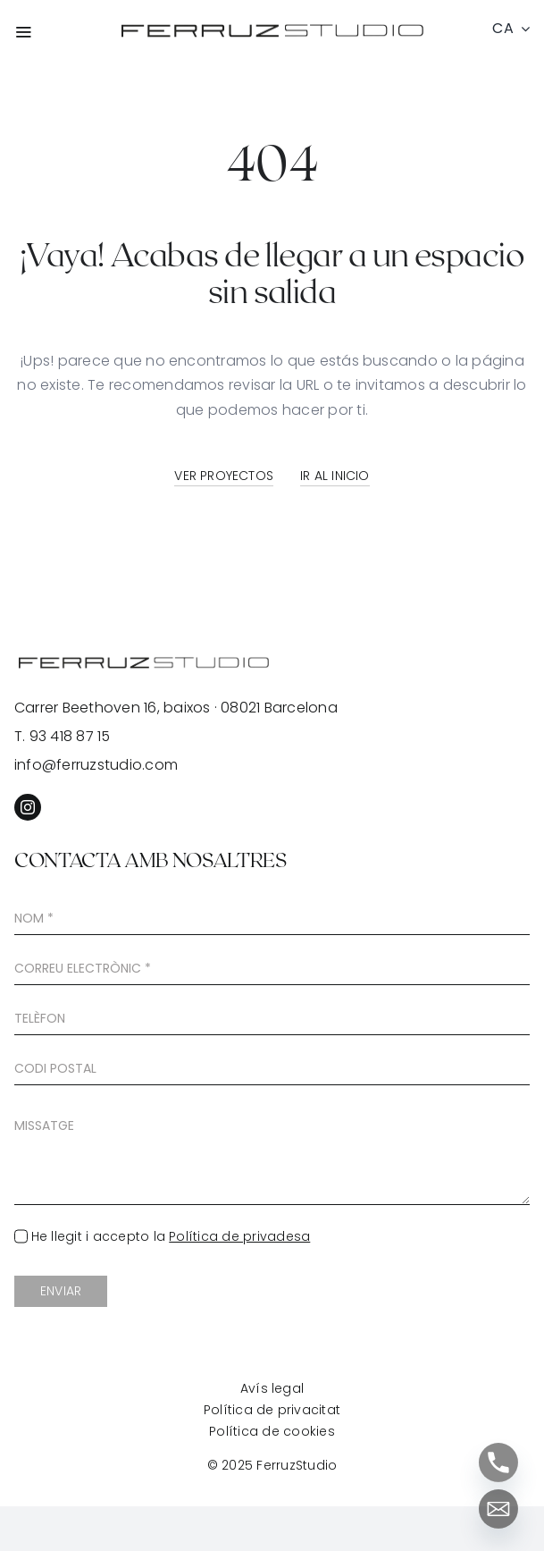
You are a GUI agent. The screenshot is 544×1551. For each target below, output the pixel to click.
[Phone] (498, 1462)
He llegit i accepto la (171, 1236)
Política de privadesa (239, 1236)
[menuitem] (509, 28)
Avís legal (272, 1388)
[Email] (498, 1509)
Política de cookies (272, 1431)
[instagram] (27, 807)
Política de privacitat (272, 1410)
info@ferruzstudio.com (96, 764)
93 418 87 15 (70, 736)
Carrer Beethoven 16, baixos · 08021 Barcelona (176, 707)
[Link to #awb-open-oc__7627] (52, 31)
